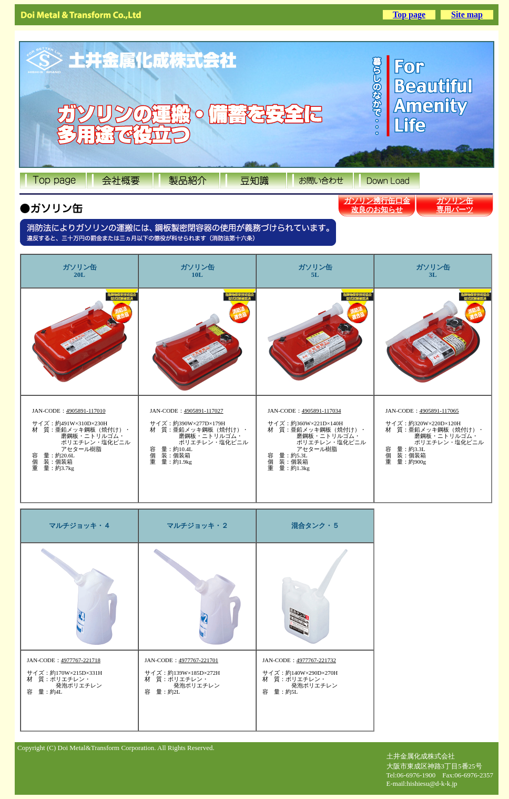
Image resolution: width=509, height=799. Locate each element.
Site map (467, 14)
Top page (409, 14)
